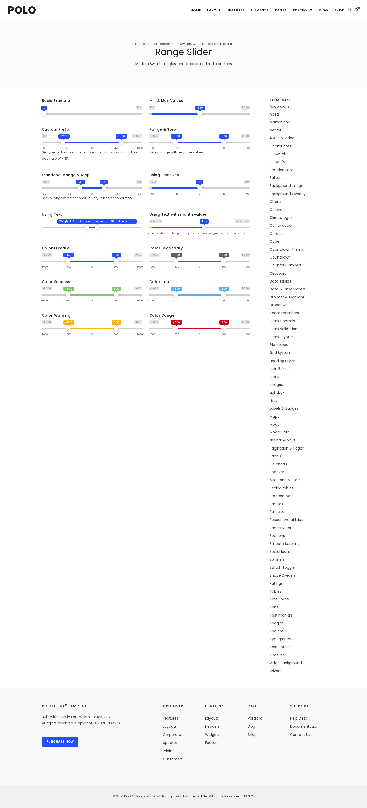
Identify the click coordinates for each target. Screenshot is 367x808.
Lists (273, 400)
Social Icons (280, 551)
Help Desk (298, 718)
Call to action (282, 225)
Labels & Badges (284, 408)
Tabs (274, 607)
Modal (275, 424)
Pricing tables (281, 488)
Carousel (277, 233)
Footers (211, 742)
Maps (274, 416)
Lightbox (277, 392)
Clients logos (281, 217)
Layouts (170, 726)
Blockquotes (280, 146)
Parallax (276, 503)
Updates (170, 742)
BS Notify (277, 161)
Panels (275, 456)
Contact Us (300, 734)
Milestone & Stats (285, 479)
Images (276, 384)
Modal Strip (279, 432)
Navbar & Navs (282, 440)
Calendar (278, 209)
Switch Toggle (282, 567)
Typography (280, 639)
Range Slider (280, 527)
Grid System (280, 352)
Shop (338, 10)
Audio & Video (282, 137)
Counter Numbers (286, 265)
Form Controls (282, 321)
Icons (274, 376)
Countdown (280, 257)
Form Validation (283, 328)
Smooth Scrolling (285, 543)
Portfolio (299, 10)
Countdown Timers (287, 249)
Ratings (276, 583)
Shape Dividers (283, 575)
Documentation (304, 726)
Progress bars (281, 495)
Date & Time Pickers (288, 289)
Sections (277, 535)
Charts (276, 201)
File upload (279, 344)
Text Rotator (281, 646)
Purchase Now (60, 742)
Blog (321, 10)
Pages (276, 10)
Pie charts (278, 464)
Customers (173, 759)
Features (229, 10)
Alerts (275, 114)
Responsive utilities (286, 519)
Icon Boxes (279, 368)
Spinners (277, 559)
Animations (280, 122)
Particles (277, 511)
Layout (206, 10)
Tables (275, 591)
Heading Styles (283, 360)
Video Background (286, 662)
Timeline (277, 655)
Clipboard (278, 273)
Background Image (286, 185)
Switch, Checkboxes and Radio (206, 44)
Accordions (280, 106)
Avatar (275, 130)
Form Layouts (282, 336)
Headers (212, 726)
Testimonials (281, 615)
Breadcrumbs (282, 169)
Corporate (172, 734)
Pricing (169, 750)
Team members (284, 312)
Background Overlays (288, 193)
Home (186, 10)
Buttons (276, 177)
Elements (254, 10)
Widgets (212, 734)
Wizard (276, 670)
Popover (277, 471)
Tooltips (277, 631)
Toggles (277, 623)
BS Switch (278, 154)
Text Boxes (279, 599)
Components (162, 44)
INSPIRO (248, 796)
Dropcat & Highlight (287, 297)
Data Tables (280, 281)
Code (274, 241)
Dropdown (279, 304)
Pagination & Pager (287, 448)
